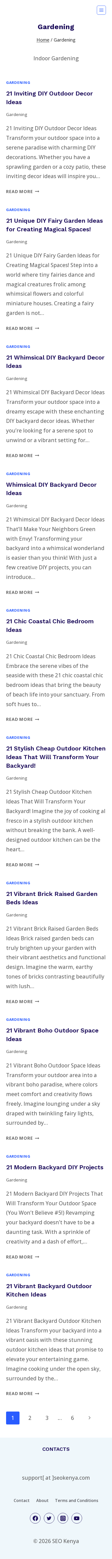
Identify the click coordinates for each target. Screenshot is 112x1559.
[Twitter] (49, 1518)
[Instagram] (63, 1518)
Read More (22, 191)
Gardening (18, 82)
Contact (22, 1500)
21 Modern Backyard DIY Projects (54, 1167)
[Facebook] (35, 1518)
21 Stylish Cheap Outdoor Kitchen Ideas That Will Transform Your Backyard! (56, 757)
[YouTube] (76, 1518)
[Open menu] (101, 10)
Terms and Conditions (76, 1500)
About (42, 1500)
